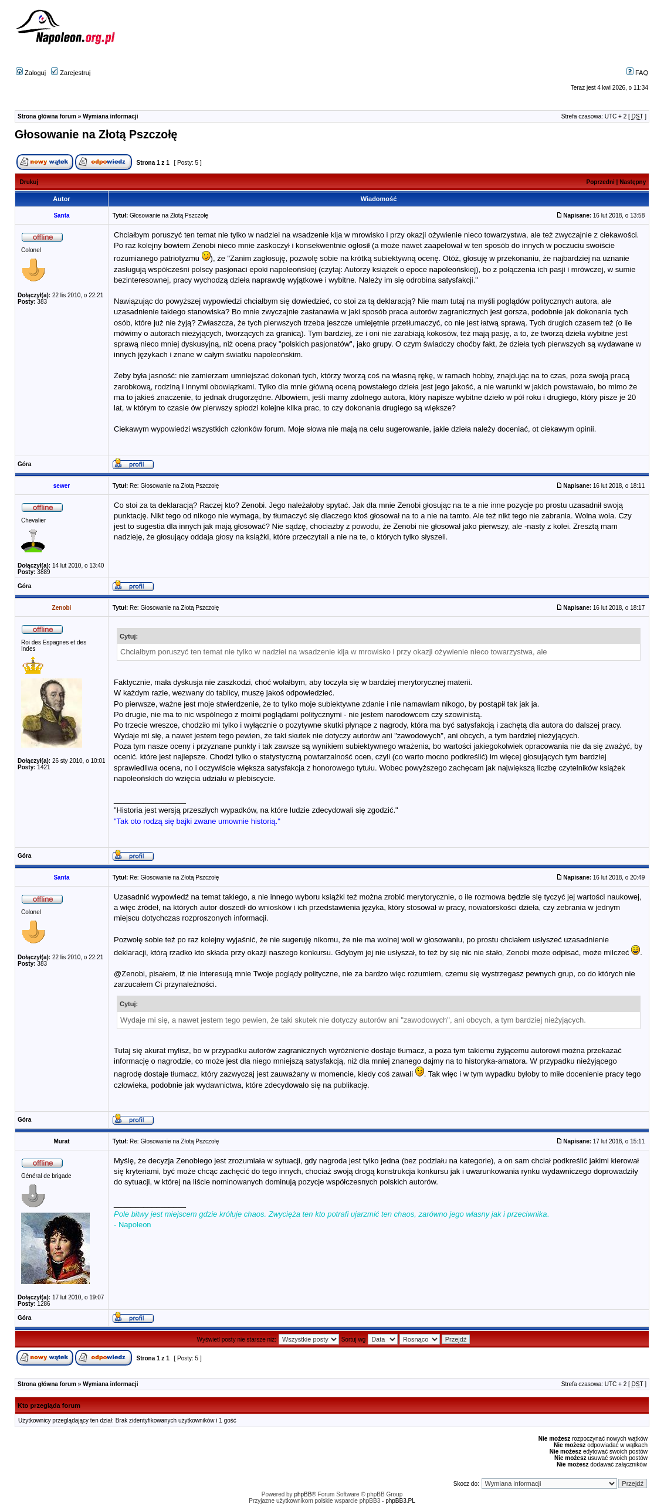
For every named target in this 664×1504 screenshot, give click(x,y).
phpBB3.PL (400, 1501)
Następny (632, 182)
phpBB (302, 1494)
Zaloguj (31, 72)
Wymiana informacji (110, 116)
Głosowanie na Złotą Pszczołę (96, 134)
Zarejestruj (70, 72)
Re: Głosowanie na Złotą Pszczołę (174, 486)
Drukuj (29, 182)
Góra (24, 464)
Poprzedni (601, 182)
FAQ (637, 72)
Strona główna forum (47, 116)
